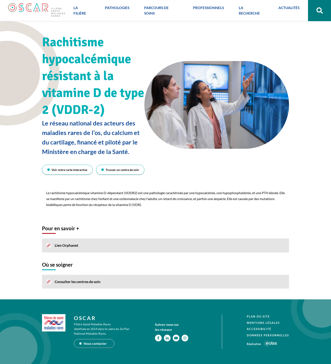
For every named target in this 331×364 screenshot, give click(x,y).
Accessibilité (259, 329)
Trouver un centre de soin (122, 170)
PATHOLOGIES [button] (117, 8)
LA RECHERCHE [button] (248, 11)
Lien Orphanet (66, 245)
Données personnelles (268, 335)
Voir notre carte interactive (69, 170)
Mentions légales (263, 322)
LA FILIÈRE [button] (79, 11)
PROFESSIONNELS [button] (207, 8)
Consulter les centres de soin (77, 281)
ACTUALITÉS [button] (287, 8)
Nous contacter (95, 343)
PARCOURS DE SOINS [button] (156, 11)
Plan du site (258, 316)
